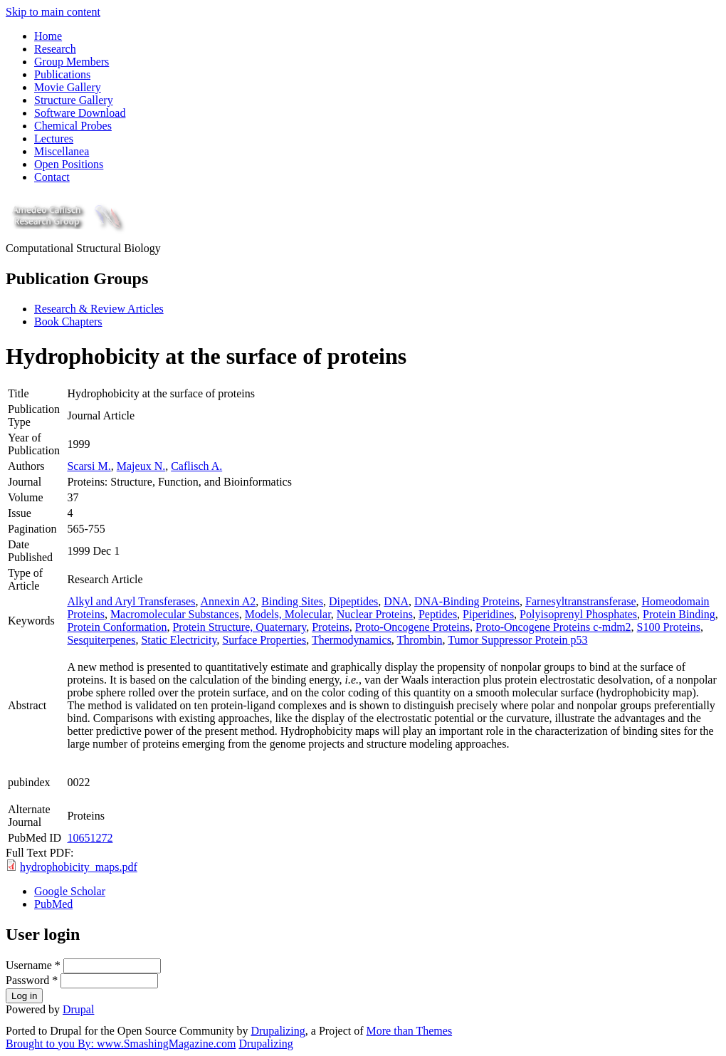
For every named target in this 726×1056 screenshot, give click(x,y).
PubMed (53, 904)
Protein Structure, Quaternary (239, 627)
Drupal (78, 1009)
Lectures (53, 138)
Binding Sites (292, 601)
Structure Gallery (73, 100)
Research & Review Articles (99, 309)
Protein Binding (679, 614)
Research (55, 49)
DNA (396, 601)
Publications (62, 74)
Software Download (79, 113)
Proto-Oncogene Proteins (412, 627)
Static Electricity (178, 640)
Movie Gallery (67, 87)
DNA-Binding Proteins (467, 601)
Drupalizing (278, 1031)
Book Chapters (68, 321)
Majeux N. (141, 466)
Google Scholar (69, 891)
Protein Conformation (117, 627)
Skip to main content (53, 12)
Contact (52, 177)
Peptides (438, 614)
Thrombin (420, 640)
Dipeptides (353, 601)
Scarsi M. (88, 466)
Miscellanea (61, 151)
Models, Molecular (288, 614)
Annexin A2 (228, 601)
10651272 (89, 838)
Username (33, 965)
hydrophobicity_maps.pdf (78, 867)
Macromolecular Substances (174, 614)
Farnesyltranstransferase (580, 601)
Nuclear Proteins (375, 614)
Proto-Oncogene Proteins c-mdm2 (553, 627)
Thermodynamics (351, 640)
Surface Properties (264, 640)
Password (32, 980)
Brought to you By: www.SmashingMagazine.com (121, 1043)
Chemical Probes (73, 126)
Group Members (71, 62)
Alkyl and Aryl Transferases (131, 601)
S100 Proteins (668, 627)
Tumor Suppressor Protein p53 (517, 640)
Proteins (330, 627)
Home (48, 36)
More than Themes (410, 1031)
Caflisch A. (196, 466)
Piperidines (488, 614)
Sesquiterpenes (101, 640)
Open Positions (68, 164)
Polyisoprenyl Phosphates (578, 614)
